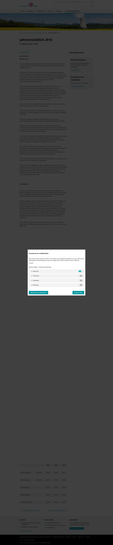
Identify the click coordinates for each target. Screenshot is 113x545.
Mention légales (33, 267)
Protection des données (44, 267)
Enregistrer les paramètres (38, 292)
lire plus (31, 263)
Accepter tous (78, 292)
